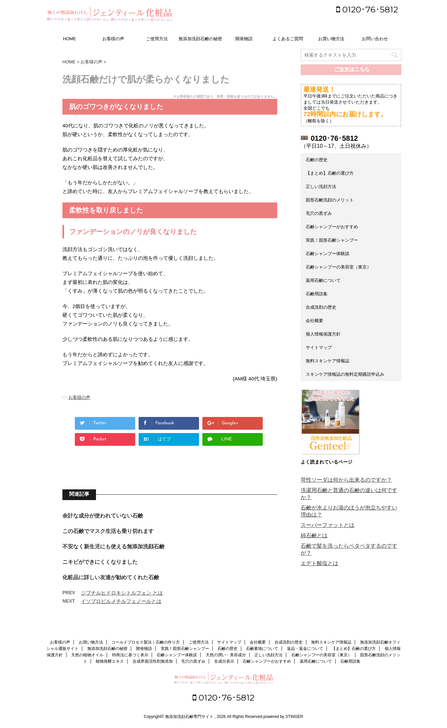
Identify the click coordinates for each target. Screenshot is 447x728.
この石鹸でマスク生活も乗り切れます (108, 531)
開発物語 (244, 38)
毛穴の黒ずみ (319, 213)
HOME (69, 38)
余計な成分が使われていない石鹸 (102, 516)
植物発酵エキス (110, 661)
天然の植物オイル (87, 655)
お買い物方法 (331, 38)
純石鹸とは (314, 535)
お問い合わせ (375, 38)
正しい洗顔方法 (321, 186)
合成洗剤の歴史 (321, 307)
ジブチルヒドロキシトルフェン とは (122, 593)
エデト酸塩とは (319, 563)
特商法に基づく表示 (130, 655)
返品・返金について (305, 648)
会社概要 (314, 320)
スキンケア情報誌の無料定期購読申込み (345, 374)
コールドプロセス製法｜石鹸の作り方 (145, 642)
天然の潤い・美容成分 (226, 655)
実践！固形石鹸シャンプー (332, 240)
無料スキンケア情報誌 (327, 360)
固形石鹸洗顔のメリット (330, 199)
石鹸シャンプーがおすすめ (332, 226)
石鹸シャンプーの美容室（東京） (338, 266)
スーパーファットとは (327, 525)
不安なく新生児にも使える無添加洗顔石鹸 (113, 546)
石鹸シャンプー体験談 (327, 253)
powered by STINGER (283, 716)
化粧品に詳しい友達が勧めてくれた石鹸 (110, 577)
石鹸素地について (262, 648)
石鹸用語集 (317, 293)
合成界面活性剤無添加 (153, 661)
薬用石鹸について (323, 280)
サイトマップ (319, 347)
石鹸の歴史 (317, 159)
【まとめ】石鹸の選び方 (330, 173)
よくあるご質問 (287, 38)
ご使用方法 (157, 38)
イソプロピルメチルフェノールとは (121, 601)
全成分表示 (224, 661)
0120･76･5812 (367, 9)
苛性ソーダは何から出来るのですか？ (346, 480)
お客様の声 (113, 38)
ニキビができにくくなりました (100, 562)
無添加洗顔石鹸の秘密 (200, 38)
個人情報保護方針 (323, 334)
